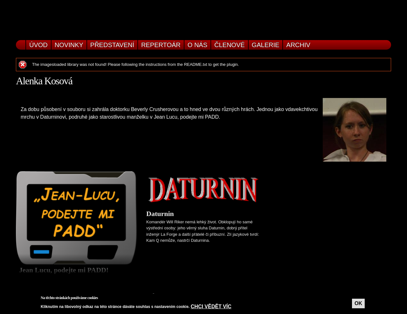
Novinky (69, 44)
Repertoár (161, 44)
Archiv (298, 44)
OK (358, 303)
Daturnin (160, 214)
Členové (229, 44)
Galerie (265, 44)
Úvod (38, 44)
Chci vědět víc (211, 306)
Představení (112, 44)
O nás (197, 44)
